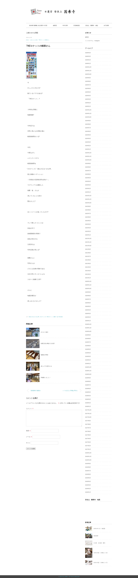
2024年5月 (88, 135)
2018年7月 (88, 385)
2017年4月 (88, 438)
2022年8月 (88, 210)
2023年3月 (88, 185)
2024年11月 (88, 113)
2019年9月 (88, 335)
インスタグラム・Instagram (92, 40)
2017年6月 (88, 431)
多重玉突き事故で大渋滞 (47, 343)
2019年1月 (88, 363)
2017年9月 (88, 420)
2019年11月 (88, 327)
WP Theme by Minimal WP (74, 576)
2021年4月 (88, 267)
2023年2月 (88, 188)
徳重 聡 (55, 316)
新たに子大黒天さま (46, 366)
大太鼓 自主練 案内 (99, 543)
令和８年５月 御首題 (99, 528)
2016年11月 (88, 456)
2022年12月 (88, 195)
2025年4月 (88, 95)
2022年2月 (88, 231)
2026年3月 (88, 56)
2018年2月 (88, 402)
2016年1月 (88, 492)
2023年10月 (88, 160)
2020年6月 (88, 302)
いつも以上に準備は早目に (70, 390)
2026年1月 (88, 63)
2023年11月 (88, 156)
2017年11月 (88, 413)
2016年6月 (88, 474)
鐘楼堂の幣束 (44, 355)
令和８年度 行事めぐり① (100, 562)
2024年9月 (88, 120)
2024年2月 (88, 145)
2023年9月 (88, 163)
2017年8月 (88, 424)
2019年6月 (88, 345)
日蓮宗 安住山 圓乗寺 (63, 576)
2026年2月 (88, 60)
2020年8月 (88, 295)
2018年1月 (88, 406)
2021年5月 (88, 263)
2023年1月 (88, 192)
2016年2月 (88, 488)
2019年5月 (88, 349)
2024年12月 (88, 110)
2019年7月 (88, 342)
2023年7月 (88, 170)
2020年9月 (88, 292)
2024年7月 (88, 127)
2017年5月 (88, 435)
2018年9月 (88, 377)
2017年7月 (88, 427)
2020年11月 (88, 285)
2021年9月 (88, 249)
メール (29, 437)
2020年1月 (88, 320)
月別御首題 (76, 25)
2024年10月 (88, 117)
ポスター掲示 (44, 332)
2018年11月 (88, 370)
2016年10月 (88, 460)
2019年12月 (88, 324)
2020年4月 (88, 310)
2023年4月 (88, 181)
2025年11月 (88, 70)
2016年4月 (88, 481)
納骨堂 (55, 25)
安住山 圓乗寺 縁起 (91, 25)
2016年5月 (88, 478)
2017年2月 (88, 445)
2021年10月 (88, 245)
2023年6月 (88, 174)
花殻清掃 (95, 535)
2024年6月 (88, 131)
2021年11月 (88, 242)
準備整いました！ (46, 377)
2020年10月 (88, 288)
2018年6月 (88, 388)
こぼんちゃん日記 (32, 32)
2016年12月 (88, 453)
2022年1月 (88, 235)
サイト (28, 443)
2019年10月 (88, 331)
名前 (28, 430)
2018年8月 (88, 381)
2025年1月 (88, 106)
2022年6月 (88, 217)
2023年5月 (88, 177)
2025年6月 (88, 88)
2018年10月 (88, 374)
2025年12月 (88, 67)
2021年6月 (88, 260)
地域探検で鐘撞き (36, 390)
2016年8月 (88, 467)
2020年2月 (88, 317)
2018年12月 (88, 367)
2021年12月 (88, 238)
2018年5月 (88, 392)
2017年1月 (88, 449)
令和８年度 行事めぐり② (100, 552)
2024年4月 (88, 138)
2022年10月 (88, 202)
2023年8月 (88, 167)
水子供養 (106, 25)
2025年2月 (88, 102)
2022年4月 (88, 224)
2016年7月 (88, 470)
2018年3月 (88, 399)
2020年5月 (88, 306)
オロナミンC (43, 316)
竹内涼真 (60, 316)
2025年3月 (88, 99)
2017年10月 (88, 417)
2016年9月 (88, 463)
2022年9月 (88, 206)
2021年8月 (88, 252)
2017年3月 (88, 442)
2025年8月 (88, 81)
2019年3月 (88, 356)
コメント (30, 408)
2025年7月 (88, 85)
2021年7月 (88, 256)
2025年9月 (88, 77)
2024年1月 (88, 149)
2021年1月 (88, 277)
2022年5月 (88, 220)
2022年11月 (88, 199)
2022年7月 (88, 213)
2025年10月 (88, 74)
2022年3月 (88, 227)
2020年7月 (88, 299)
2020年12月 (88, 281)
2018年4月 (88, 395)
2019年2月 (88, 360)
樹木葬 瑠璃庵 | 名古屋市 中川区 (38, 25)
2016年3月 (88, 485)
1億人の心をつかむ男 (34, 316)
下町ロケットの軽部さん (44, 39)
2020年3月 (88, 313)
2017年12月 (88, 410)
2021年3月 (88, 270)
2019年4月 (88, 352)
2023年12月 (88, 152)
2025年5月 (88, 92)
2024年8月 (88, 124)
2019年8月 (88, 338)
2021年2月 (88, 274)
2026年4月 (88, 52)
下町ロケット (49, 316)
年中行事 (65, 25)
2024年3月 (88, 142)
